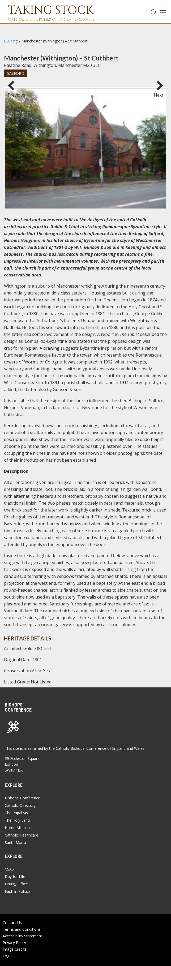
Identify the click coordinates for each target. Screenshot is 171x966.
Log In (8, 955)
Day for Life (15, 876)
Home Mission (17, 827)
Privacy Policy (14, 942)
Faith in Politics (18, 891)
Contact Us (12, 922)
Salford (15, 73)
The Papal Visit (17, 812)
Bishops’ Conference (22, 797)
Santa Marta (15, 842)
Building (11, 41)
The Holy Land (17, 820)
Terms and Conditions (22, 929)
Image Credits (15, 949)
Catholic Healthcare (21, 835)
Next (158, 92)
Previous (13, 92)
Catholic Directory (20, 805)
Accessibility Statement (22, 935)
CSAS (9, 869)
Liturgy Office (16, 883)
